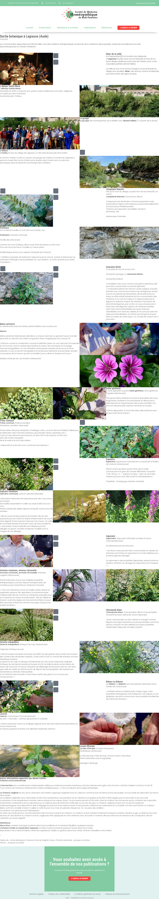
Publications (90, 27)
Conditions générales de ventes (87, 894)
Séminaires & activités (67, 27)
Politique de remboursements (117, 894)
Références (107, 27)
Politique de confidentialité (59, 894)
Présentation (45, 27)
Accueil (29, 27)
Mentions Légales (36, 894)
